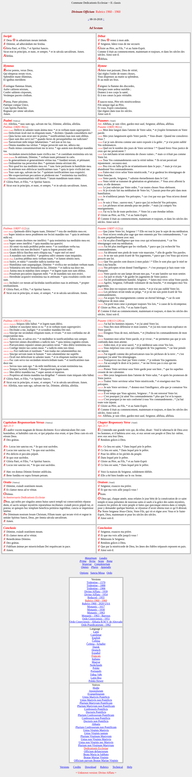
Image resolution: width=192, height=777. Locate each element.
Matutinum (91, 558)
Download (90, 767)
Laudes (103, 558)
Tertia (92, 561)
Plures (94, 567)
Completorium (102, 564)
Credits (77, 767)
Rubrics (104, 767)
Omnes (85, 567)
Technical (118, 767)
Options (84, 572)
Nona (109, 561)
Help (129, 767)
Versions (64, 767)
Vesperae (87, 564)
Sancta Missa (97, 572)
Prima (83, 561)
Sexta (101, 561)
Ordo (109, 572)
